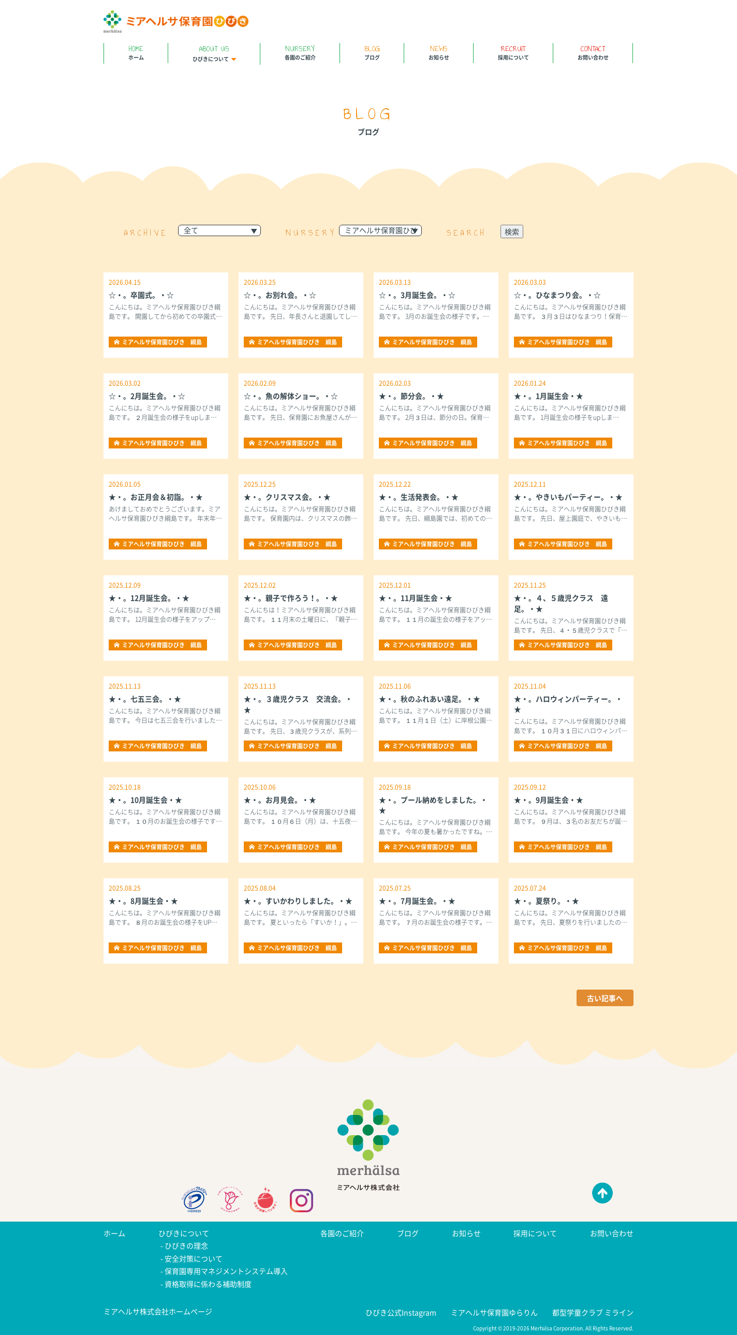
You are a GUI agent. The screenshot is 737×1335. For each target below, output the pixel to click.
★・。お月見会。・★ (280, 799)
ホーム (136, 52)
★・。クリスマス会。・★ (287, 496)
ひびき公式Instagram (400, 1310)
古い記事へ (605, 998)
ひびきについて (214, 53)
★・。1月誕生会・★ (548, 395)
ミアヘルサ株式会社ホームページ (158, 1309)
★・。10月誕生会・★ (145, 799)
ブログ (372, 52)
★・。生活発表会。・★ (419, 496)
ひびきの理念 (186, 1245)
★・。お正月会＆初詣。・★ (156, 496)
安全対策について (194, 1258)
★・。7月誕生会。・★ (417, 900)
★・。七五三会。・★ (145, 698)
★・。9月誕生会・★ (548, 799)
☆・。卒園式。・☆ (141, 294)
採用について (513, 52)
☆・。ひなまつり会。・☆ (557, 294)
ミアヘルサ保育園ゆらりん (494, 1310)
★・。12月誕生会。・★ (149, 597)
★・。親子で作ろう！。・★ (291, 597)
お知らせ (438, 52)
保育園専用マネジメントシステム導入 (226, 1270)
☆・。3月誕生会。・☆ (417, 294)
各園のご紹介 (300, 52)
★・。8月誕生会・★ (143, 900)
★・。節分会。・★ (411, 395)
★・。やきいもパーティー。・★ (568, 496)
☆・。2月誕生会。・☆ (147, 395)
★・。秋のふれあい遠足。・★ (429, 698)
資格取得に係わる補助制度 (208, 1283)
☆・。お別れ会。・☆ (280, 294)
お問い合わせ (592, 52)
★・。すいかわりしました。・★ (298, 900)
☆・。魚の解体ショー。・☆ (291, 395)
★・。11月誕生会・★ (415, 597)
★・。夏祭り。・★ (546, 900)
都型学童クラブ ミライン (592, 1310)
